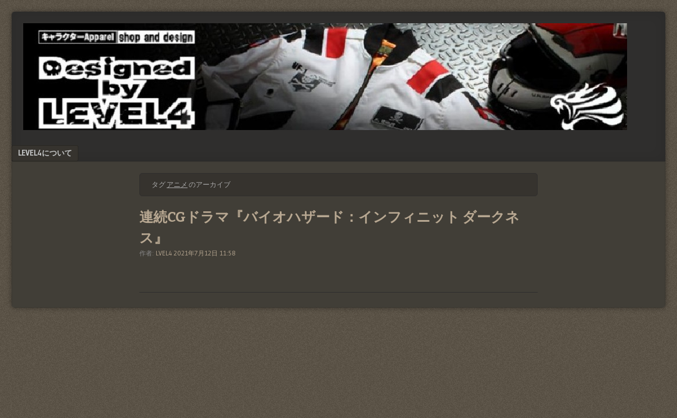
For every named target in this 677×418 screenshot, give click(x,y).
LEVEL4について (45, 152)
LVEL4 (164, 253)
